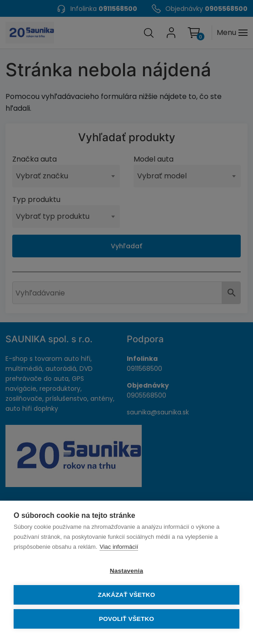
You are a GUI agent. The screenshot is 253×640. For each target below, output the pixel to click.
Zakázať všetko (126, 594)
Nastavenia (126, 570)
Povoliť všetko (126, 618)
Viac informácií (118, 546)
